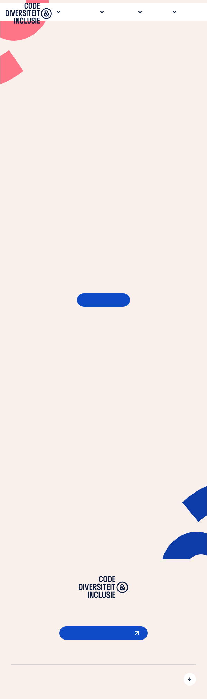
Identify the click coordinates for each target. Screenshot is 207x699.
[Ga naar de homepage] (29, 14)
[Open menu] (194, 14)
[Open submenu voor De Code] (103, 679)
